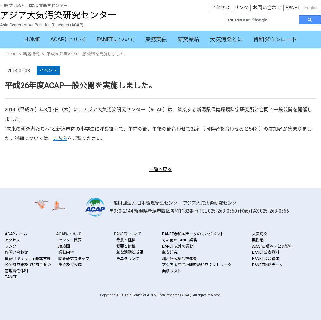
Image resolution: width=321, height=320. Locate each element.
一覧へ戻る (160, 169)
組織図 (64, 246)
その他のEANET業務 (179, 240)
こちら (60, 138)
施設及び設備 (70, 265)
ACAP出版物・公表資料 (272, 246)
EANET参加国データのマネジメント (193, 234)
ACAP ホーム (16, 234)
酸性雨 (258, 240)
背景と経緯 (125, 240)
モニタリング (127, 259)
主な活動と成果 (129, 252)
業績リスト (171, 271)
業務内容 (66, 252)
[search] (259, 20)
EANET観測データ (267, 265)
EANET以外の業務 (177, 246)
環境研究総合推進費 (179, 259)
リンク (241, 8)
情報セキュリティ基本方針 (28, 259)
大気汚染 (259, 234)
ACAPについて (68, 39)
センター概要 (70, 240)
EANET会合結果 (265, 259)
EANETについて (115, 39)
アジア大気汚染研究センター (58, 15)
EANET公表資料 (265, 252)
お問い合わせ (267, 8)
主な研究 (170, 252)
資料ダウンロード (275, 39)
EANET (293, 8)
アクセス (220, 8)
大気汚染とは (226, 39)
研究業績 (188, 39)
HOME (32, 39)
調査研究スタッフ (73, 259)
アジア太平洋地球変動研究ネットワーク (196, 265)
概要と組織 (125, 246)
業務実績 (156, 39)
